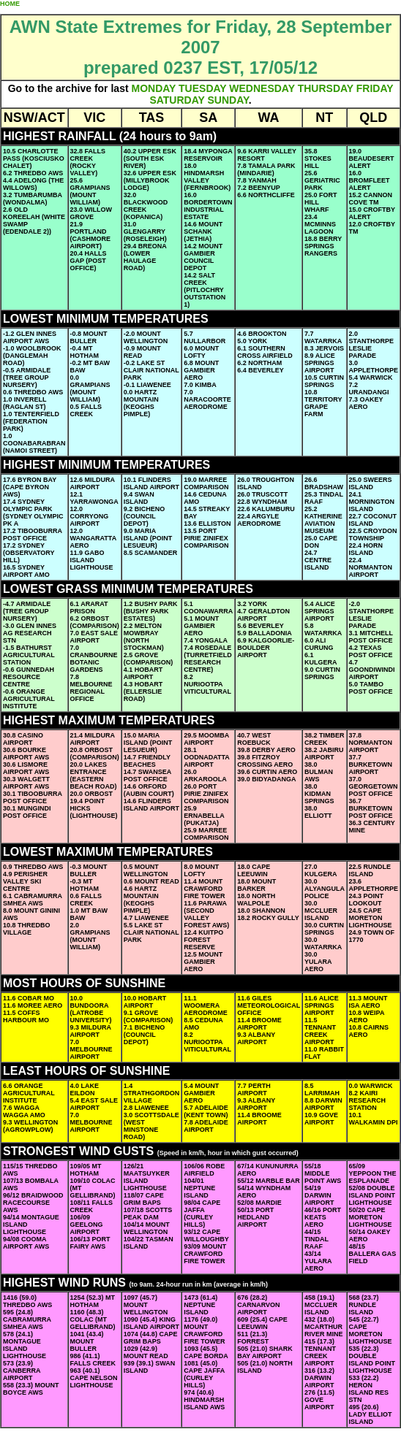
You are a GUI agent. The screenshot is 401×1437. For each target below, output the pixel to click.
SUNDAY (227, 100)
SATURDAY (176, 100)
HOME (10, 3)
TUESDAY (202, 88)
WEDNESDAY (261, 88)
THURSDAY (325, 88)
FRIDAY (375, 88)
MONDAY (153, 88)
